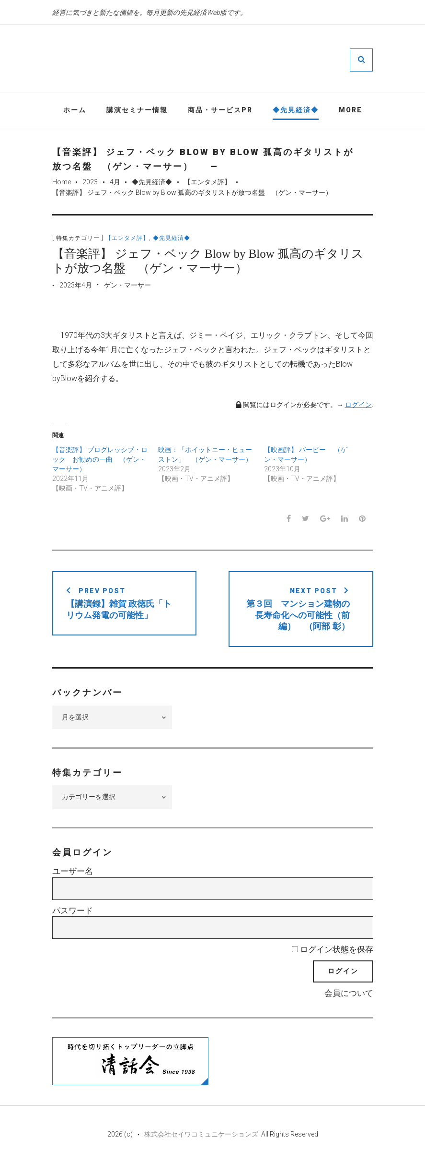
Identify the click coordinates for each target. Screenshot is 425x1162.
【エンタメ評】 (207, 182)
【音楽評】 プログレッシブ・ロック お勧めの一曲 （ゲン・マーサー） (100, 459)
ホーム (74, 110)
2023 (90, 182)
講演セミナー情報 (137, 110)
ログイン (358, 404)
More (350, 110)
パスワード (72, 910)
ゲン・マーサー (127, 285)
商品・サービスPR (220, 110)
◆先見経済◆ (296, 110)
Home (61, 182)
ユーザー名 (72, 871)
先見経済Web (241, 59)
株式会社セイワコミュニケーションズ (201, 1134)
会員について (348, 993)
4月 (115, 182)
